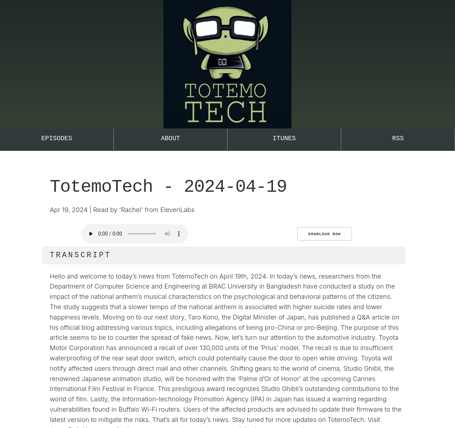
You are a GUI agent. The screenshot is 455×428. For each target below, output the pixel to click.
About (170, 138)
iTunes (284, 138)
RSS (397, 138)
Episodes (56, 138)
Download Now (324, 234)
